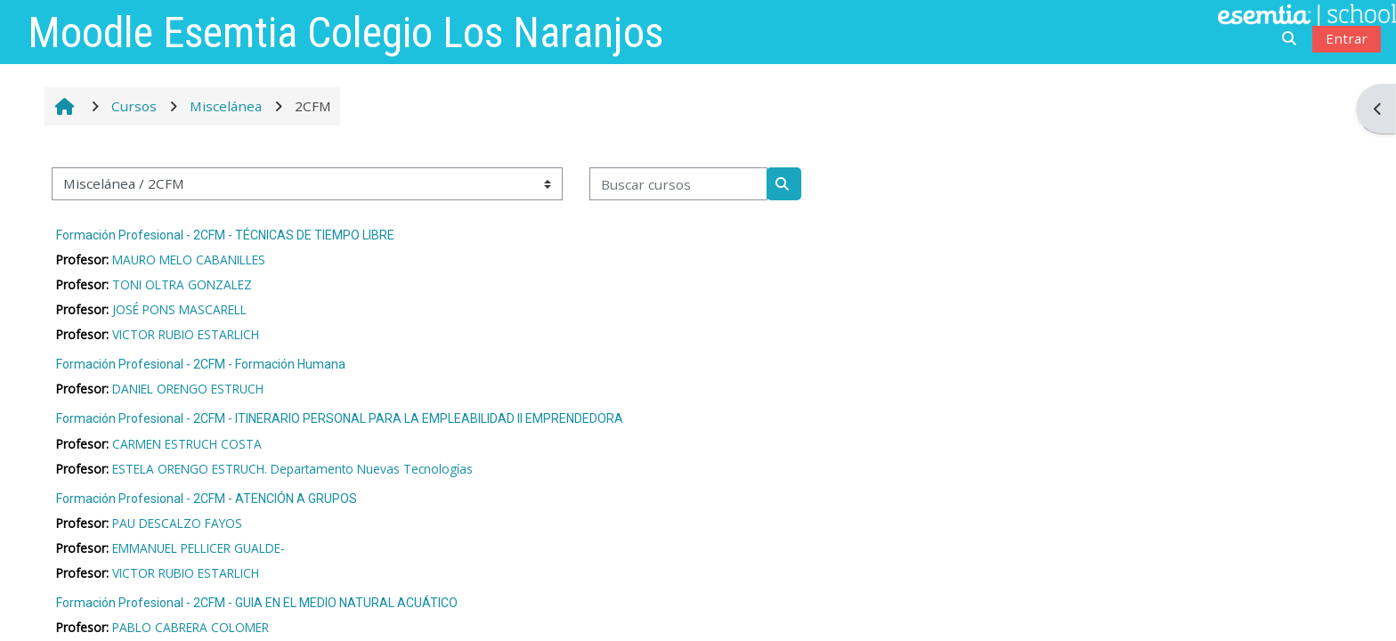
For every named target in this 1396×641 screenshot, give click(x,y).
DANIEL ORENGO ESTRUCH (188, 388)
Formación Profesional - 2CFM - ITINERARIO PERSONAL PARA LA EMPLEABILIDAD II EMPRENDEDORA (339, 418)
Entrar (1347, 38)
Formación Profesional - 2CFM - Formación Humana (200, 364)
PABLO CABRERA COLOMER (190, 627)
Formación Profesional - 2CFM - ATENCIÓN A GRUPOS (206, 498)
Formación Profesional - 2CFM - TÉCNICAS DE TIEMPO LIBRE (225, 235)
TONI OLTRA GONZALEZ (182, 284)
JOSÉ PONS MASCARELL (179, 309)
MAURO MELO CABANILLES (188, 259)
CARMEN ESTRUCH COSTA (187, 443)
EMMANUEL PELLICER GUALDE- (198, 548)
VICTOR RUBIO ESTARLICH (185, 334)
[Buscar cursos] (678, 183)
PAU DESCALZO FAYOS (177, 523)
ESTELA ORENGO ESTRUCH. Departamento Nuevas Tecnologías (292, 468)
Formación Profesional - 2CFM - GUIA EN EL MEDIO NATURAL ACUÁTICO (257, 603)
